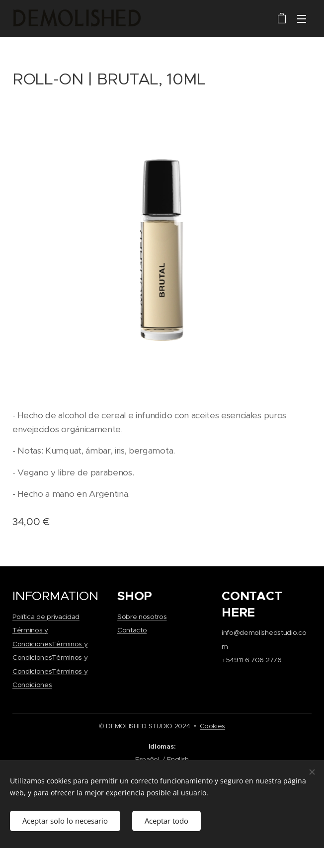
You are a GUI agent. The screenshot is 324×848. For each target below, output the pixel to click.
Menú (301, 18)
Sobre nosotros (142, 616)
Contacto (132, 630)
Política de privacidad (46, 616)
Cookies (212, 726)
